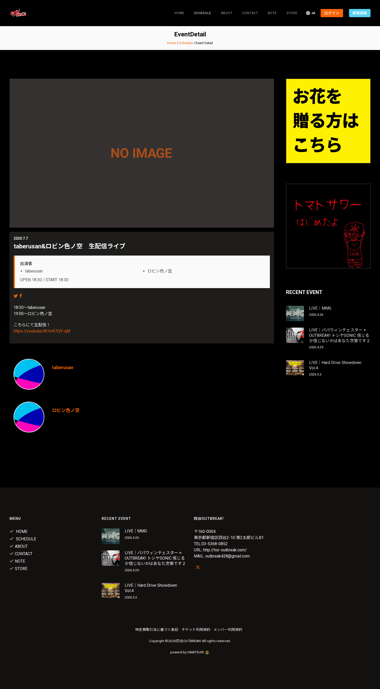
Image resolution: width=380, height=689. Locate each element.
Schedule (186, 43)
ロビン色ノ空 (66, 410)
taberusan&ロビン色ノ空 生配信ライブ (69, 246)
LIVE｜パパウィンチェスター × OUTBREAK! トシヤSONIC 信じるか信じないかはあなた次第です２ (339, 335)
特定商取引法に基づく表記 (156, 629)
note (272, 13)
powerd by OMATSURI (190, 652)
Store (292, 13)
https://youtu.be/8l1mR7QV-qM (42, 331)
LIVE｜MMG (320, 308)
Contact (250, 13)
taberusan (62, 367)
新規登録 (360, 13)
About (227, 13)
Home (179, 13)
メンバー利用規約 (228, 629)
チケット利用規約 (196, 629)
